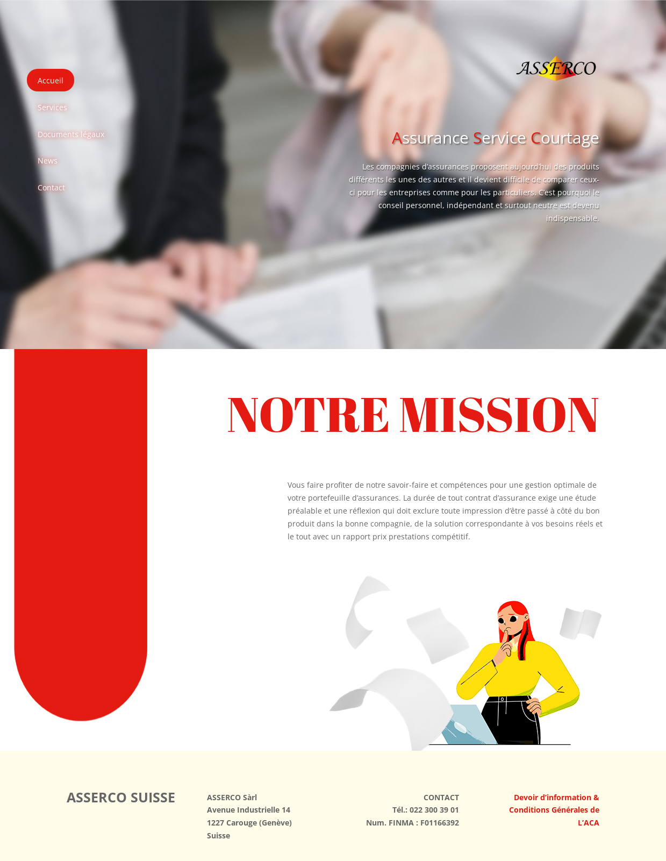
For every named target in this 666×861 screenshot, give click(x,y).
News (48, 160)
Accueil (50, 80)
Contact (51, 187)
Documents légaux (71, 134)
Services (52, 107)
